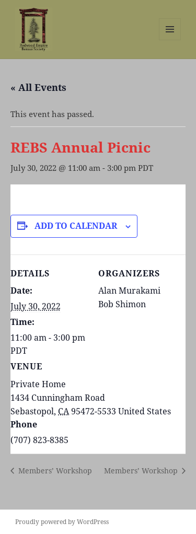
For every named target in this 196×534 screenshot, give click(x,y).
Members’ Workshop (54, 470)
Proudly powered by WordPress (62, 521)
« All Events (38, 87)
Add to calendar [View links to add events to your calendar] (75, 225)
